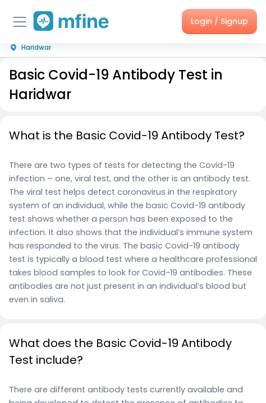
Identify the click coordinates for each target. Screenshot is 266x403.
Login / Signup (219, 21)
